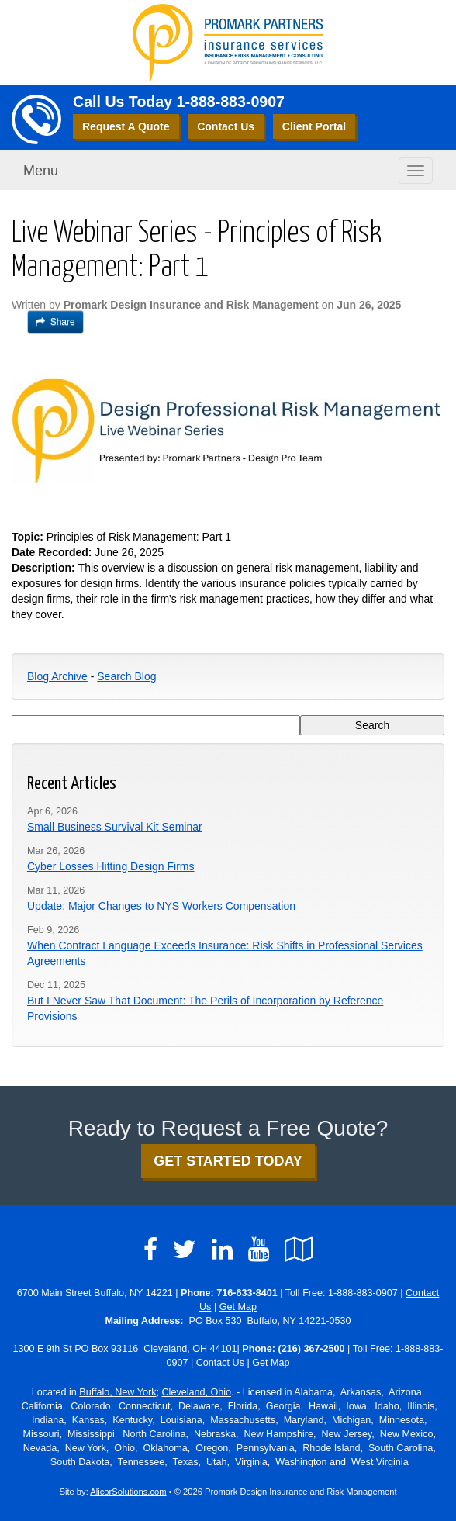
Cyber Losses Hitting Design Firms (111, 866)
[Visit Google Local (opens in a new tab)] (299, 1249)
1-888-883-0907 (231, 101)
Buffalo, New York (117, 1392)
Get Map (238, 1306)
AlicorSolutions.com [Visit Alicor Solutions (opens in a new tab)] (128, 1491)
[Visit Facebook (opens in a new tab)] (150, 1249)
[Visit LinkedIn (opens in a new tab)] (222, 1249)
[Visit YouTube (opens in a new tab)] (258, 1249)
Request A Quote (126, 126)
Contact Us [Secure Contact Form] (220, 1362)
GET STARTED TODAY (228, 1161)
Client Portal (314, 126)
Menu (40, 170)
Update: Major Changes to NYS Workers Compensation (161, 906)
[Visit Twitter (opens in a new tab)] (184, 1249)
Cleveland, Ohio (196, 1392)
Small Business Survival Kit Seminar (114, 827)
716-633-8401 (246, 1293)
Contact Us (225, 126)
